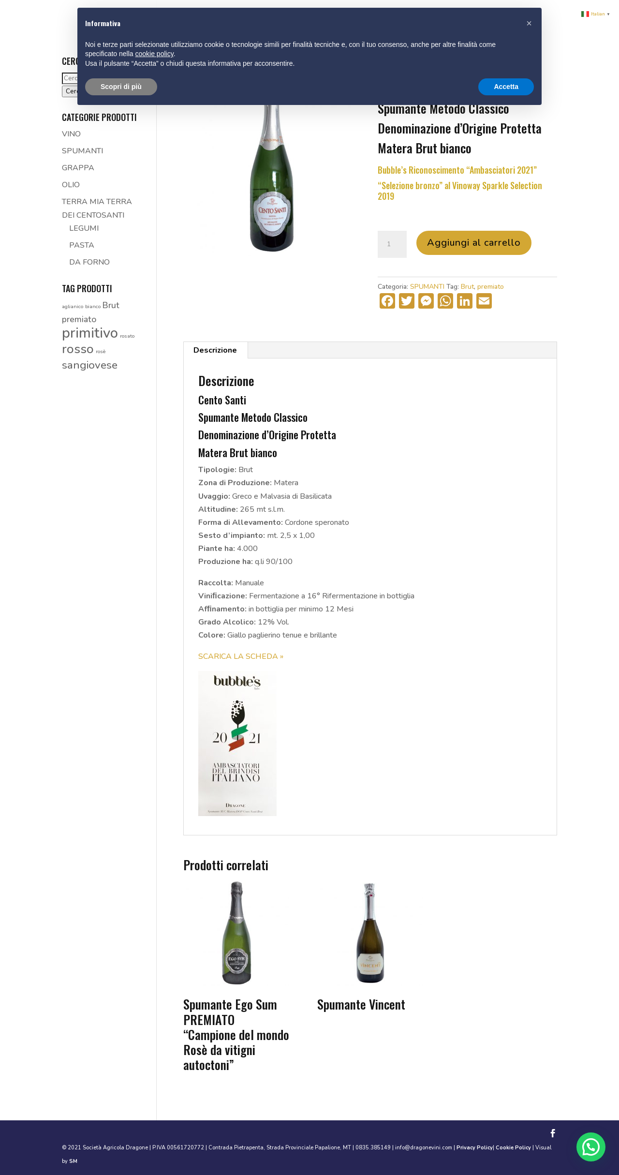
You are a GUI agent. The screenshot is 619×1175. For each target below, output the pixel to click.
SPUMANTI (427, 286)
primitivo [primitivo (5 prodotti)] (90, 332)
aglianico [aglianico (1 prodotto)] (72, 306)
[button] (590, 1145)
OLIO (71, 184)
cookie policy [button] (154, 54)
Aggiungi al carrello (474, 242)
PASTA (81, 245)
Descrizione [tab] (215, 350)
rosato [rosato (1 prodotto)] (127, 336)
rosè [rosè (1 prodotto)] (101, 351)
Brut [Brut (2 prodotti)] (111, 305)
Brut (467, 286)
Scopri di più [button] (121, 86)
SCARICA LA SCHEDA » (240, 656)
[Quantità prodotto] (392, 244)
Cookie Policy (513, 1147)
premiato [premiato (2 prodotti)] (79, 319)
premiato (490, 286)
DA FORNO (89, 262)
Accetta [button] (506, 86)
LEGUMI (84, 228)
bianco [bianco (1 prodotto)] (93, 306)
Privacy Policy (475, 1147)
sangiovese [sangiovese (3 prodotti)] (90, 364)
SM (73, 1161)
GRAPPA (78, 168)
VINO (71, 134)
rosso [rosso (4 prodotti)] (78, 348)
